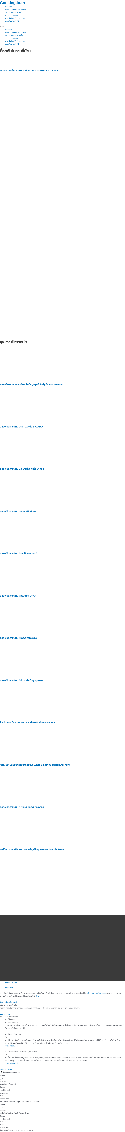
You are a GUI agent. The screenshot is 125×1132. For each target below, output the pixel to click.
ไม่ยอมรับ (8, 1002)
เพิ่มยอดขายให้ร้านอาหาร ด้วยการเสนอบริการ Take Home (29, 70)
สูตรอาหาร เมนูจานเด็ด (14, 13)
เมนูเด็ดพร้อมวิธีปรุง (13, 21)
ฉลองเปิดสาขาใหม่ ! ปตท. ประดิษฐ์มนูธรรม (21, 680)
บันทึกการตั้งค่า (6, 1069)
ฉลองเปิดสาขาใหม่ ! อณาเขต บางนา (18, 595)
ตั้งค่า (38, 996)
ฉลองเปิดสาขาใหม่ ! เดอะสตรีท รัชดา (18, 638)
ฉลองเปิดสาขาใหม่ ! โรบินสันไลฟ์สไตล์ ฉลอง (22, 807)
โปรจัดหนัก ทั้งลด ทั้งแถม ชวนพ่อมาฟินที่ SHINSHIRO (27, 722)
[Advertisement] (58, 190)
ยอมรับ (15, 1002)
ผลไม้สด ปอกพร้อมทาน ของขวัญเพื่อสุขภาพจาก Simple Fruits (32, 849)
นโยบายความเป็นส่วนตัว (96, 993)
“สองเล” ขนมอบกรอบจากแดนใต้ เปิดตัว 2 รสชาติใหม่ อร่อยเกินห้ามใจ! (35, 764)
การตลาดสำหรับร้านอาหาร (15, 10)
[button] (62, 26)
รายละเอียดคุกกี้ (11, 1046)
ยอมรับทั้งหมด (5, 1014)
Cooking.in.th (12, 3)
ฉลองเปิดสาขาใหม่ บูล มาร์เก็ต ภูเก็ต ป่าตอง (22, 468)
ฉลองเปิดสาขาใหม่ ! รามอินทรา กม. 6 (18, 553)
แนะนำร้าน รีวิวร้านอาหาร (15, 18)
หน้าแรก (8, 7)
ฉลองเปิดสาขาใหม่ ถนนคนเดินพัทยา (18, 511)
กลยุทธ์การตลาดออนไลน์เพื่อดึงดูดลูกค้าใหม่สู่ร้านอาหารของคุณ (31, 384)
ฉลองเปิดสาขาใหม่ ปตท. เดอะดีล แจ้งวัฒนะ (21, 426)
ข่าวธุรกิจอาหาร (11, 15)
